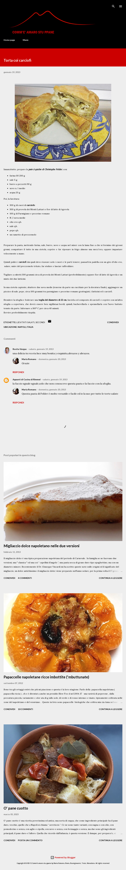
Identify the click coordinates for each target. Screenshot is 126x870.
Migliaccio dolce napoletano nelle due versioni (41, 546)
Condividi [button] (113, 322)
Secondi (40, 322)
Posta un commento (30, 840)
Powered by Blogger (63, 857)
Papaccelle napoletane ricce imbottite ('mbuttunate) (46, 677)
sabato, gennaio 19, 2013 (41, 349)
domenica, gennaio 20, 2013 (52, 359)
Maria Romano (29, 359)
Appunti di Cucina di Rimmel (27, 379)
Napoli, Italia (25, 327)
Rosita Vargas (20, 349)
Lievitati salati (26, 322)
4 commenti (25, 578)
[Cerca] (113, 5)
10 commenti (25, 709)
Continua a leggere (110, 578)
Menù (25, 40)
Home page (9, 40)
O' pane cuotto (16, 808)
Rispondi (18, 372)
